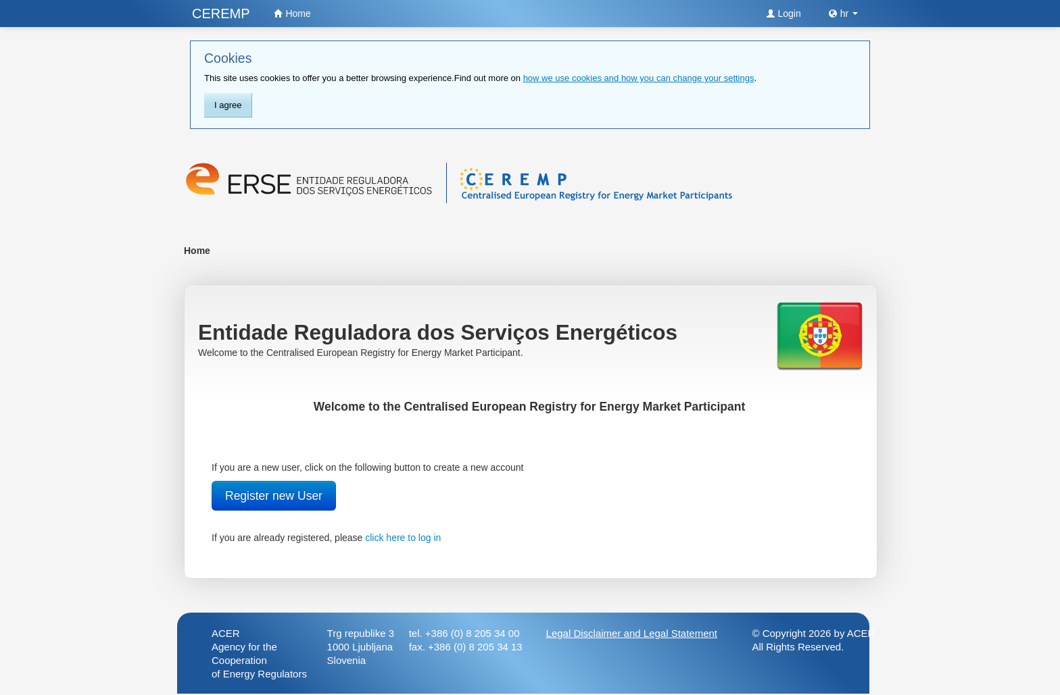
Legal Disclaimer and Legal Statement (631, 633)
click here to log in (403, 537)
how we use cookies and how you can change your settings (638, 78)
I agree (227, 105)
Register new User (273, 496)
